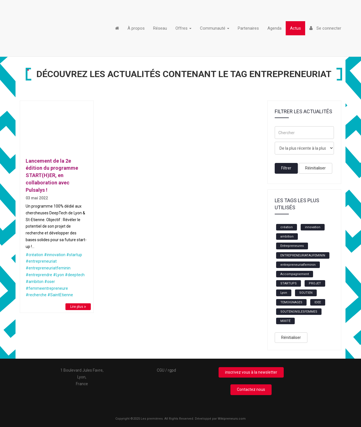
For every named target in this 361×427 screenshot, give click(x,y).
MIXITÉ (285, 321)
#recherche (36, 295)
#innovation (54, 254)
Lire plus (78, 307)
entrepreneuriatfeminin (298, 265)
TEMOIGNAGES (291, 302)
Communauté (214, 28)
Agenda (274, 28)
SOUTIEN (305, 293)
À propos (136, 28)
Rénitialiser (291, 337)
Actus (295, 28)
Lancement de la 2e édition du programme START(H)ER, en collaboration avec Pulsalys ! (52, 175)
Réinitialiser (315, 168)
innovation (312, 227)
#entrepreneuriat (41, 261)
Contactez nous (251, 389)
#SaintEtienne (60, 295)
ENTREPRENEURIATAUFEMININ (302, 255)
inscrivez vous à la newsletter (251, 372)
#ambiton (34, 281)
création (286, 227)
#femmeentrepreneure (47, 288)
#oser (49, 281)
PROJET (315, 283)
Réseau (160, 28)
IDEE (317, 302)
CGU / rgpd (166, 370)
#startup (74, 254)
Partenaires (248, 28)
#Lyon (58, 275)
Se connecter (325, 28)
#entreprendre (39, 275)
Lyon (283, 293)
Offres (183, 28)
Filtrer (286, 168)
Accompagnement (294, 274)
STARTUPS (288, 283)
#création (34, 254)
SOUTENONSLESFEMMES (298, 311)
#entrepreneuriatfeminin (48, 268)
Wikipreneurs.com (232, 419)
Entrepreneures (292, 246)
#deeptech (75, 275)
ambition (287, 236)
